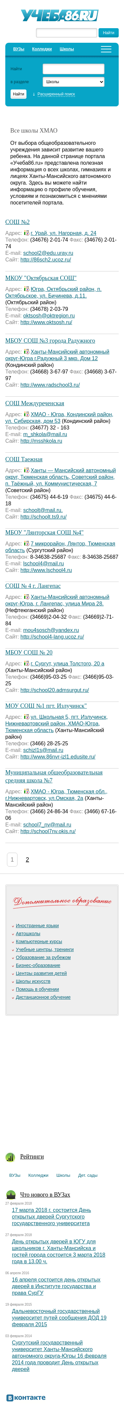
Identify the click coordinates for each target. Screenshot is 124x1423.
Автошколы (28, 933)
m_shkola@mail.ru (45, 434)
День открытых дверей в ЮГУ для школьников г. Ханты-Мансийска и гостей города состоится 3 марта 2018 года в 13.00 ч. (58, 1251)
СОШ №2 (17, 222)
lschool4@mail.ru (43, 563)
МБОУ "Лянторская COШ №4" (44, 532)
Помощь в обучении (37, 989)
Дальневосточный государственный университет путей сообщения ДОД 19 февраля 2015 (59, 1317)
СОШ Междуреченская (34, 403)
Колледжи (42, 49)
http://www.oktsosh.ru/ (46, 322)
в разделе (20, 82)
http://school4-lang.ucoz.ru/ (52, 637)
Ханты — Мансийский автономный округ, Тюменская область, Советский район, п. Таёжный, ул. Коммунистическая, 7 (60, 477)
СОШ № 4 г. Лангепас (33, 586)
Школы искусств (33, 981)
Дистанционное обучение (43, 997)
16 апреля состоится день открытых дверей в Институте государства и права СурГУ (56, 1286)
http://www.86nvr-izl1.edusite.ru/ (58, 757)
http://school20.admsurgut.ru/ (55, 690)
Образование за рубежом (43, 957)
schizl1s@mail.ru (43, 750)
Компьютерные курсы (39, 941)
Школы (67, 49)
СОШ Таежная (24, 459)
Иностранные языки (37, 925)
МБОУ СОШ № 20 (29, 652)
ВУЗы (18, 49)
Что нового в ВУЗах (45, 1194)
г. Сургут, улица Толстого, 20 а (67, 663)
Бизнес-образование (38, 965)
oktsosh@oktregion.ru (49, 315)
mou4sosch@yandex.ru (51, 630)
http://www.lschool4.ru (46, 570)
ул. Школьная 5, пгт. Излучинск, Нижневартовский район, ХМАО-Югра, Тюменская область (56, 723)
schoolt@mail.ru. (42, 510)
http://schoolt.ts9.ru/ (44, 517)
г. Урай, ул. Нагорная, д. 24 (64, 233)
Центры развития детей (41, 973)
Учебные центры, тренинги (45, 949)
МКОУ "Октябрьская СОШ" (41, 278)
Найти (16, 69)
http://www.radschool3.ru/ (50, 385)
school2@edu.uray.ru (48, 253)
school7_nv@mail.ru (47, 824)
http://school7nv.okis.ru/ (48, 831)
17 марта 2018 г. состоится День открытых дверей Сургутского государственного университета (51, 1216)
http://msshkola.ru (41, 441)
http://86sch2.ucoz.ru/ (46, 259)
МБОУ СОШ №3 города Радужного (50, 340)
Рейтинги (32, 1156)
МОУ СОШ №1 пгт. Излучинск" (46, 706)
